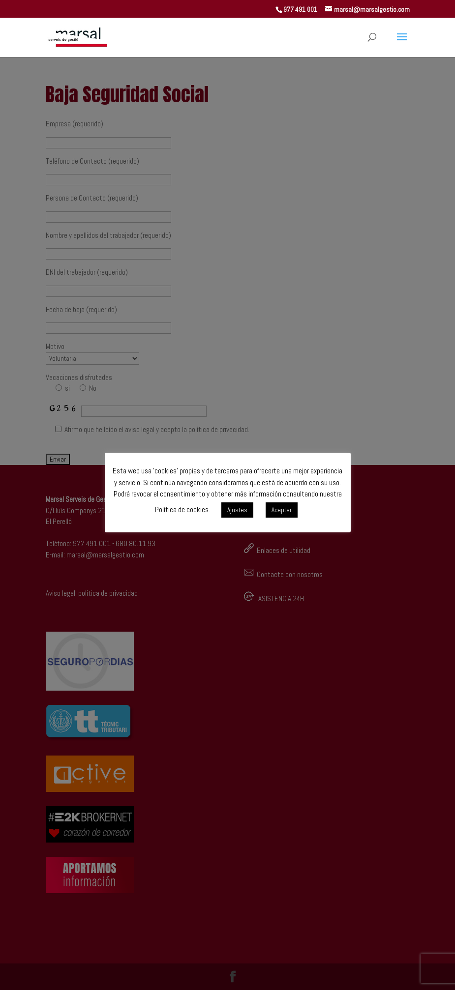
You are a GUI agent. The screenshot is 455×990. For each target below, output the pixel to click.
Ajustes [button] (237, 510)
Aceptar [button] (282, 510)
